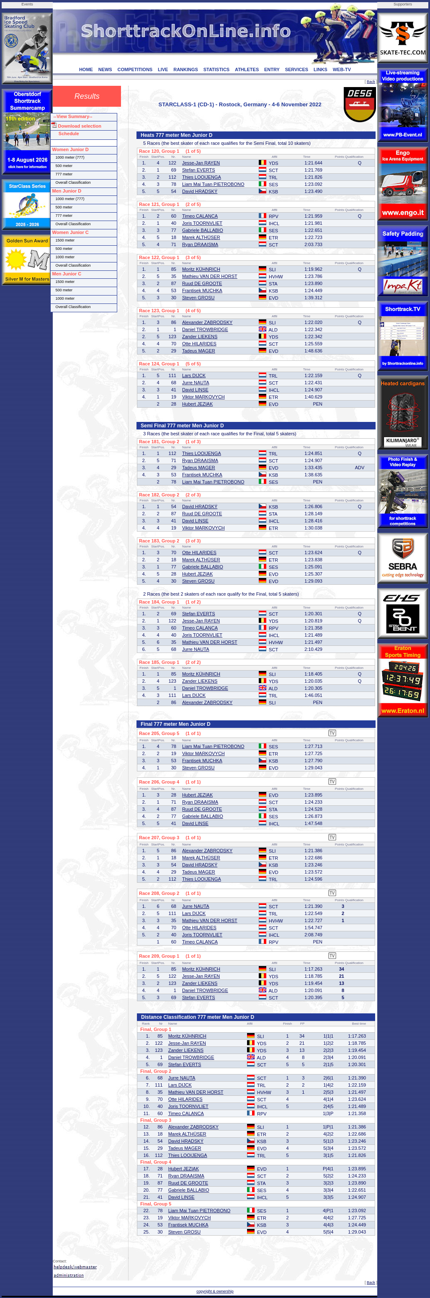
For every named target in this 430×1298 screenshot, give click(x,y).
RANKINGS (185, 69)
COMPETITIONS (134, 69)
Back (371, 82)
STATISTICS (216, 69)
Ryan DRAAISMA (200, 244)
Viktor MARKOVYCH (203, 396)
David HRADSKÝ (199, 191)
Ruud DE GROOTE (202, 283)
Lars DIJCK (194, 375)
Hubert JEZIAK (197, 403)
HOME (86, 69)
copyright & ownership (215, 1291)
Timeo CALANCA (200, 215)
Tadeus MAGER (198, 350)
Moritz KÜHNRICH (201, 269)
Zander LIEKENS (199, 336)
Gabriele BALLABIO (202, 230)
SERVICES (296, 69)
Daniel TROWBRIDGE (205, 329)
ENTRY (272, 69)
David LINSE (195, 389)
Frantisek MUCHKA (202, 290)
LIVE (163, 69)
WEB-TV (342, 69)
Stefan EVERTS (198, 169)
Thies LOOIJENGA (201, 177)
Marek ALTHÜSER (201, 237)
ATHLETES (247, 69)
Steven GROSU (198, 297)
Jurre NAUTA (195, 382)
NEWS (105, 69)
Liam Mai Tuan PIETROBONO (213, 184)
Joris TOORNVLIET (202, 223)
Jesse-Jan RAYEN (201, 162)
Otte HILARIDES (199, 343)
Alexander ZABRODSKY (207, 322)
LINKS (320, 69)
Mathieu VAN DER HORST (209, 276)
